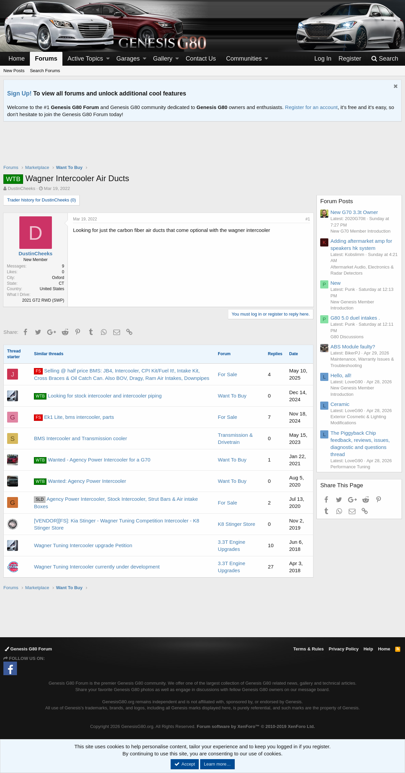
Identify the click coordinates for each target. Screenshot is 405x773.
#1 (307, 219)
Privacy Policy (344, 648)
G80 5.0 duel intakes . (355, 318)
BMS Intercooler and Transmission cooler (80, 438)
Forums (46, 58)
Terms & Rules (308, 648)
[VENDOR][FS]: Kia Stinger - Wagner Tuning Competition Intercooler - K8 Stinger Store (116, 524)
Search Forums (45, 70)
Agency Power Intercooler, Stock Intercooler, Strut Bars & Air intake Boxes (116, 502)
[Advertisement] (202, 147)
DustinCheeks (21, 188)
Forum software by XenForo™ (256, 726)
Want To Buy (232, 396)
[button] (107, 59)
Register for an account (311, 107)
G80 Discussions (347, 336)
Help (368, 648)
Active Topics (85, 58)
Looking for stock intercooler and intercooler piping (97, 396)
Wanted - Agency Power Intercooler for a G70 (92, 460)
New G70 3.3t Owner (354, 212)
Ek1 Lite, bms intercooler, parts (74, 417)
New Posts (13, 70)
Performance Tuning (350, 466)
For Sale (227, 374)
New (336, 283)
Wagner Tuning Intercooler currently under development (96, 567)
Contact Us (201, 58)
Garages (128, 58)
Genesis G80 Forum (28, 648)
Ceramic (340, 404)
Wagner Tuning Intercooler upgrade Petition (83, 545)
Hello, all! (341, 375)
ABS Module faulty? (353, 346)
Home (16, 58)
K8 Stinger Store (236, 524)
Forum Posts (337, 201)
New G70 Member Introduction (361, 231)
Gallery (162, 58)
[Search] (385, 59)
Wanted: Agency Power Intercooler (80, 481)
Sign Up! (19, 93)
